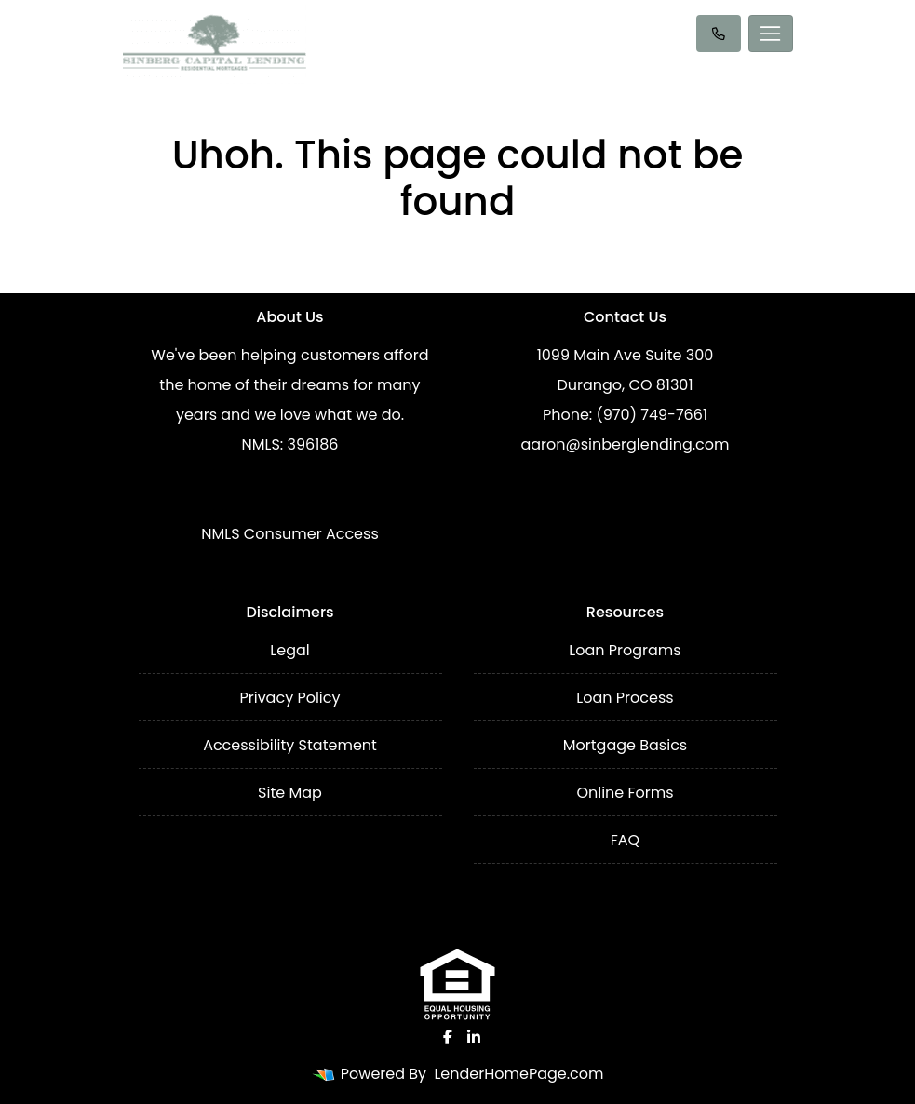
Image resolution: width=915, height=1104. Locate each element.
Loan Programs (624, 650)
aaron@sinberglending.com (624, 444)
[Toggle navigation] (770, 33)
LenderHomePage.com (518, 1073)
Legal (289, 650)
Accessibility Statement (290, 745)
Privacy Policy (289, 697)
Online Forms (624, 792)
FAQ (625, 840)
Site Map (290, 792)
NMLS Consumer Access (290, 534)
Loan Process (624, 697)
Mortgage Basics (625, 745)
